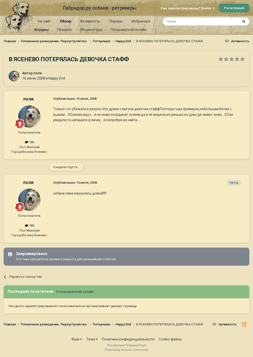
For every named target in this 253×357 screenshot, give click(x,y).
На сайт (44, 21)
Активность (90, 21)
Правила (65, 30)
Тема (92, 339)
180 (29, 142)
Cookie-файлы (170, 339)
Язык (76, 339)
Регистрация (234, 8)
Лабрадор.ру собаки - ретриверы (99, 8)
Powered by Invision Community (126, 350)
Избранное (140, 21)
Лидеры (116, 21)
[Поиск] (189, 21)
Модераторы (91, 30)
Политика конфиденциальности (128, 339)
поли (37, 73)
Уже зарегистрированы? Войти (187, 8)
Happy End (56, 78)
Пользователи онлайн (129, 30)
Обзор (65, 23)
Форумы (41, 30)
